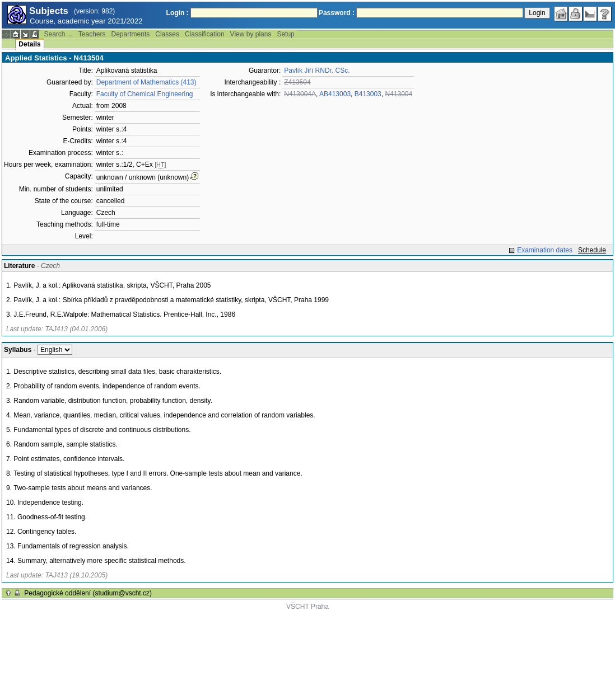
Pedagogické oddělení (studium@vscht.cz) (88, 593)
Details (29, 44)
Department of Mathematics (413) (146, 82)
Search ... (58, 34)
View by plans (251, 34)
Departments (130, 34)
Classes (167, 34)
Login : (177, 13)
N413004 (398, 94)
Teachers (92, 34)
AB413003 (335, 94)
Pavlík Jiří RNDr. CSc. (317, 70)
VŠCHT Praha (307, 606)
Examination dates (544, 250)
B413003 (368, 94)
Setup (285, 34)
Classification (205, 34)
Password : (337, 13)
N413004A (300, 94)
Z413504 (297, 82)
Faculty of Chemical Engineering (144, 94)
